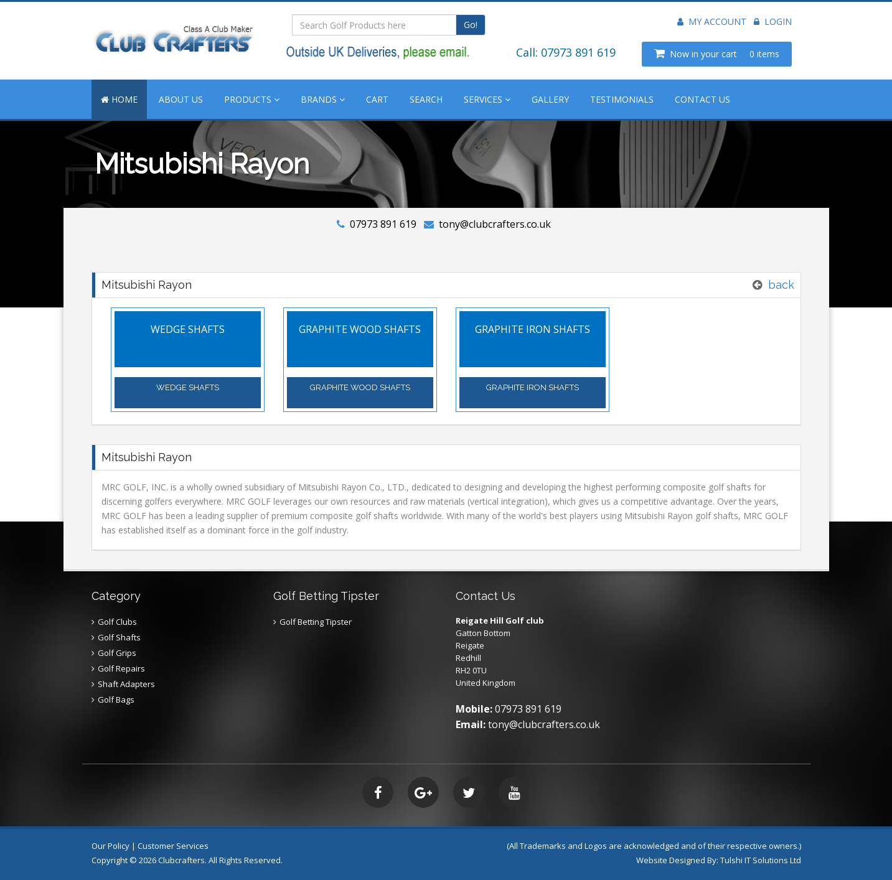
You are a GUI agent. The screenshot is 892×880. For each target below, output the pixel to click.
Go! (470, 24)
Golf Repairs (121, 668)
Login (773, 21)
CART (377, 99)
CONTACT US (702, 99)
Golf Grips (117, 652)
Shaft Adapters (126, 684)
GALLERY (550, 99)
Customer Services (173, 845)
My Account (711, 21)
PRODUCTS (251, 99)
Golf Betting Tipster (315, 621)
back (781, 284)
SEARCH (426, 99)
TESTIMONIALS (622, 99)
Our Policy (110, 845)
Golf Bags (116, 699)
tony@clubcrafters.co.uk (495, 224)
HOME (119, 99)
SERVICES (487, 99)
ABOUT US (181, 99)
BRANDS (323, 99)
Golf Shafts (119, 637)
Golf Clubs (117, 621)
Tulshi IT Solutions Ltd (760, 860)
